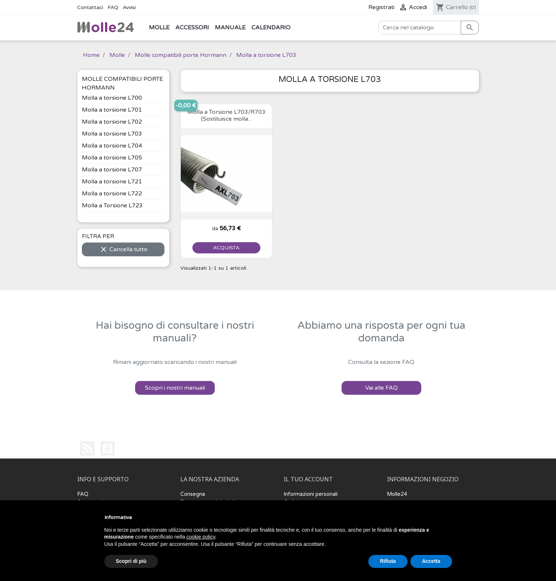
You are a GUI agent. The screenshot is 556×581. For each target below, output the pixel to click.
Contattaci (90, 7)
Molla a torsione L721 (112, 181)
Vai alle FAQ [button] (381, 387)
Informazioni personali (311, 494)
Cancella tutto (123, 249)
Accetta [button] (431, 561)
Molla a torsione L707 (112, 169)
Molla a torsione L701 (112, 109)
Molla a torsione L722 (112, 193)
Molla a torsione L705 (112, 157)
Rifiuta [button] (388, 561)
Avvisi (129, 7)
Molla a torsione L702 (112, 121)
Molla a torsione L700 (112, 97)
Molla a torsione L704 (112, 145)
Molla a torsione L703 (112, 133)
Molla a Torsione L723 (112, 205)
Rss (87, 448)
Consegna (192, 494)
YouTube (107, 448)
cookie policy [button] (201, 537)
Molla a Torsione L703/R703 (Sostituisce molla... (226, 115)
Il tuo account (308, 479)
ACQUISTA (226, 248)
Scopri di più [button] (131, 561)
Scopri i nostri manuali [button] (175, 387)
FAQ (113, 7)
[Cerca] (419, 27)
